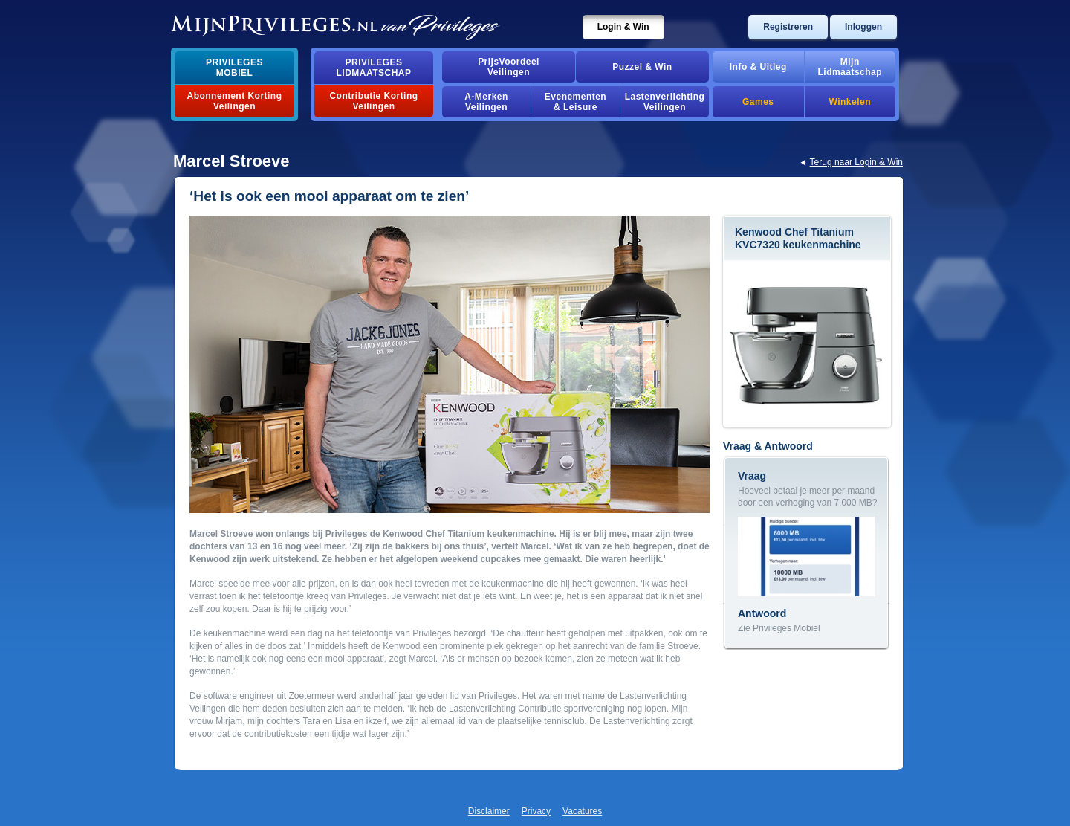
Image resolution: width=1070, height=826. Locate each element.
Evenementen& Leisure (575, 101)
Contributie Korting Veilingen (373, 101)
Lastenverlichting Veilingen (665, 101)
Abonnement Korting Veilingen (234, 101)
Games (758, 102)
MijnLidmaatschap (850, 67)
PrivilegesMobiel (234, 67)
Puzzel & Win (642, 67)
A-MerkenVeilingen (486, 101)
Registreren (788, 27)
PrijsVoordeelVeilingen (508, 67)
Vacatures (582, 811)
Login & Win (623, 27)
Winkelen (850, 102)
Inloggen (863, 27)
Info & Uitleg (758, 67)
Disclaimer (489, 811)
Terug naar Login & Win (856, 162)
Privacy (536, 811)
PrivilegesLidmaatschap (374, 67)
